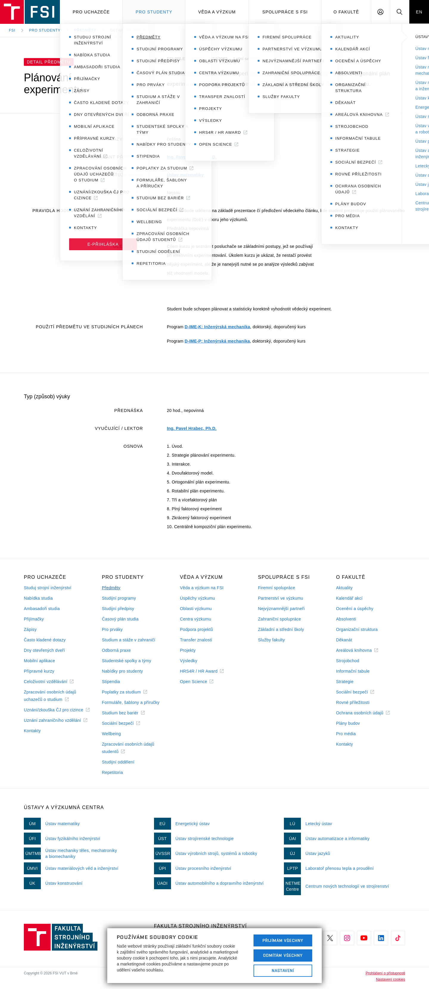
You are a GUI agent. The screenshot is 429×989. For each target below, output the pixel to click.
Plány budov (348, 723)
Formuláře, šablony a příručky (130, 702)
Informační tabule (353, 671)
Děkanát (344, 639)
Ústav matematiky (185, 174)
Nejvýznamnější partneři (281, 608)
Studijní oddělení (118, 762)
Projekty (188, 650)
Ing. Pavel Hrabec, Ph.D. (192, 157)
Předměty (85, 30)
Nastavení (283, 970)
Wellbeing (111, 733)
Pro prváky (112, 629)
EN (419, 12)
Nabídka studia (38, 598)
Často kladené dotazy (45, 639)
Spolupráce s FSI (285, 12)
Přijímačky (34, 619)
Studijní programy (119, 598)
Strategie (345, 681)
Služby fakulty (271, 639)
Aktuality (344, 587)
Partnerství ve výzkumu (280, 598)
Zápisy (30, 629)
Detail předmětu (128, 30)
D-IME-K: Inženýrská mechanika (217, 326)
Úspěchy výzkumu (197, 598)
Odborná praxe (116, 650)
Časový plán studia (120, 619)
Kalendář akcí (349, 598)
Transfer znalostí (196, 639)
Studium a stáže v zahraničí (129, 639)
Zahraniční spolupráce (279, 619)
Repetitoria (112, 772)
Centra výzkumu (195, 619)
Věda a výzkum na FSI (201, 587)
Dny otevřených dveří (44, 650)
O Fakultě (346, 12)
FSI (12, 30)
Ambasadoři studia (42, 608)
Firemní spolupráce (276, 587)
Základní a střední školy (281, 629)
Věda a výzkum (217, 12)
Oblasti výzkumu (196, 608)
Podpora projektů (196, 629)
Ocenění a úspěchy (354, 608)
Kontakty (32, 730)
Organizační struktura (357, 629)
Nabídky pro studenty (122, 671)
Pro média (346, 733)
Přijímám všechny (282, 940)
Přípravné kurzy (39, 671)
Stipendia (111, 681)
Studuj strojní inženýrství (48, 587)
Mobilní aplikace (39, 660)
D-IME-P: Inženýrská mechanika (217, 341)
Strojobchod (347, 660)
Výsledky (188, 660)
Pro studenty (154, 12)
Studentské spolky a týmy (126, 660)
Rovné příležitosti (352, 702)
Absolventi (346, 619)
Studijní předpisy (118, 608)
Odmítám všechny (283, 955)
